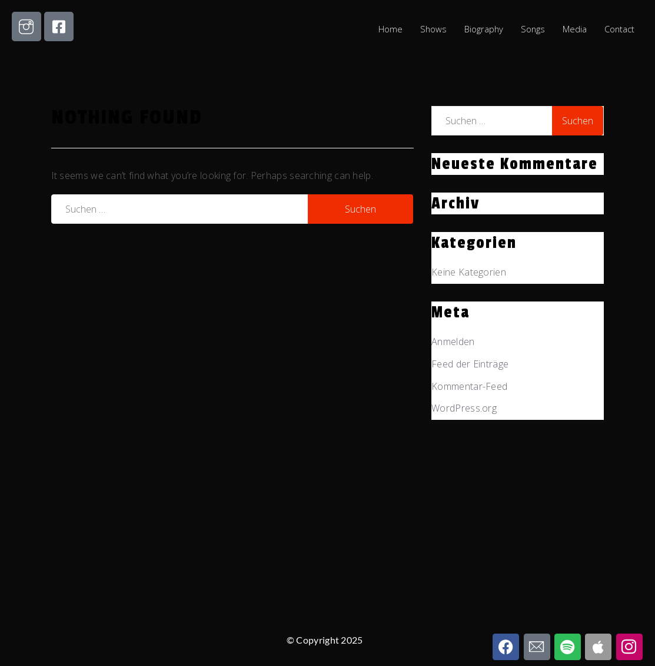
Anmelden (452, 341)
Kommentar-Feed (469, 386)
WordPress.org (464, 408)
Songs (532, 29)
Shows (431, 29)
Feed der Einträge (469, 363)
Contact (619, 29)
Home (388, 29)
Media (574, 29)
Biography (482, 29)
